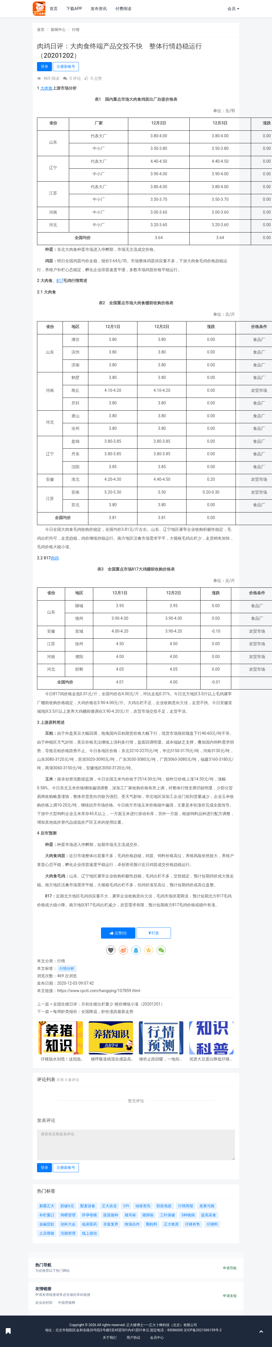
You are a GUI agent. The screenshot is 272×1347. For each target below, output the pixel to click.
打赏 (154, 933)
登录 (44, 66)
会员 (233, 8)
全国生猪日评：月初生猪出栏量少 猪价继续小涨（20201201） (108, 1004)
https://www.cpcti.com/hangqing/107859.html (98, 990)
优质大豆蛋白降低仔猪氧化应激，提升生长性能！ (211, 1059)
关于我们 (109, 1338)
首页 (54, 8)
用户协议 (133, 1338)
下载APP (74, 8)
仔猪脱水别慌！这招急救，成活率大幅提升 (61, 1059)
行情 (75, 29)
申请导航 (230, 1268)
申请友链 (230, 1296)
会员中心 (157, 1338)
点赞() (118, 933)
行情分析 (66, 968)
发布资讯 (99, 8)
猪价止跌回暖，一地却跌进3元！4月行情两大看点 (161, 1059)
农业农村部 (44, 1303)
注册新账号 (66, 66)
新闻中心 (58, 29)
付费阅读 (123, 8)
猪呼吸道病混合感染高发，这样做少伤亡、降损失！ (111, 1059)
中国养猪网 (66, 1303)
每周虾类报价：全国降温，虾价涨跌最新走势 (93, 1011)
